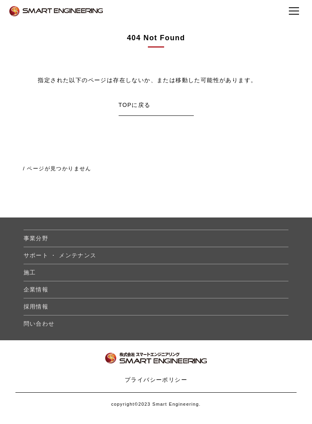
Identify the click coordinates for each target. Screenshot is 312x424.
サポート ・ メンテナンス (60, 255)
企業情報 (36, 289)
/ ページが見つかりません (57, 168)
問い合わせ (39, 323)
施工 (30, 272)
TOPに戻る (135, 105)
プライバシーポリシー (156, 379)
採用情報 (36, 306)
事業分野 (36, 238)
